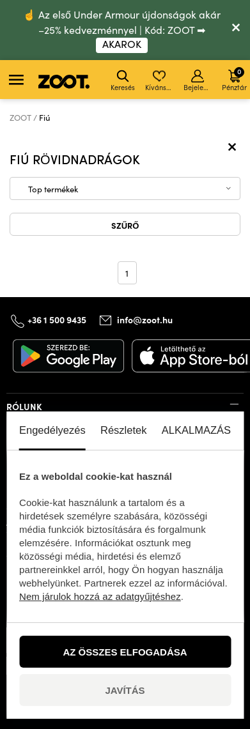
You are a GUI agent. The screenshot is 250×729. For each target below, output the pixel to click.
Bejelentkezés (199, 81)
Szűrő (125, 225)
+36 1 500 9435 (56, 319)
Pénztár (234, 79)
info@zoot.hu (145, 319)
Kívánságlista (160, 81)
